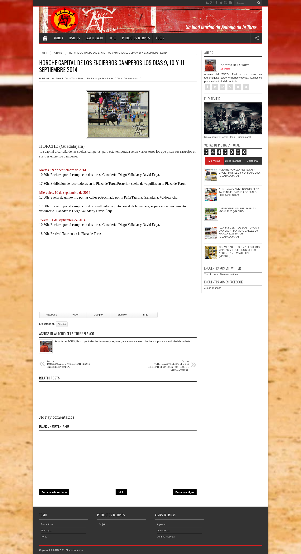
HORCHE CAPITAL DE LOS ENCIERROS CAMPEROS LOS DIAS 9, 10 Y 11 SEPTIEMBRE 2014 (111, 66)
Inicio (44, 52)
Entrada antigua (184, 492)
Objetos (103, 524)
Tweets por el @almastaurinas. (221, 274)
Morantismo (47, 524)
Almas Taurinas (212, 288)
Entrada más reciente (54, 492)
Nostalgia (46, 530)
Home (45, 38)
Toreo (112, 38)
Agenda (58, 38)
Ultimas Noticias (166, 536)
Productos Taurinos (136, 38)
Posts (225, 68)
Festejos (74, 38)
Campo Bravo (94, 38)
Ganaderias (163, 530)
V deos (159, 38)
